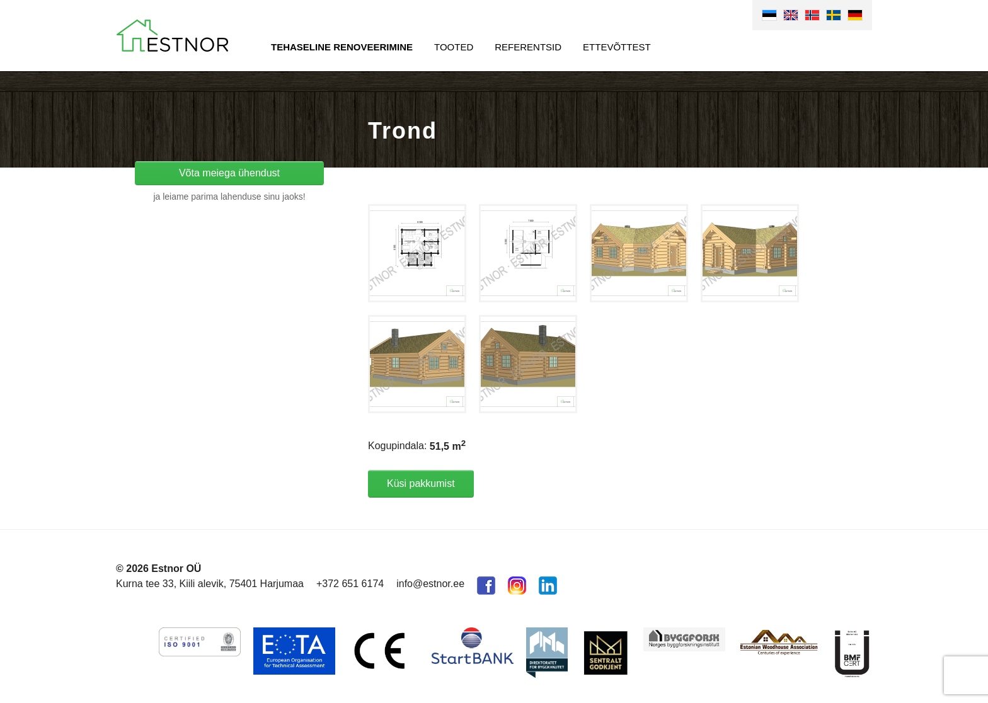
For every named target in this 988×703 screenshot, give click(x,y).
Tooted (453, 47)
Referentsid (528, 47)
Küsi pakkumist (421, 483)
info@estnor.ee (430, 583)
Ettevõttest (617, 47)
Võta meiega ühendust (229, 173)
